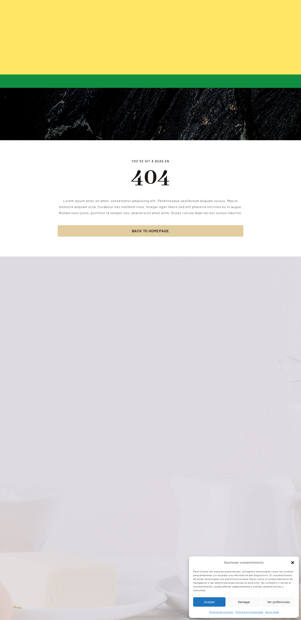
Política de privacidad (249, 611)
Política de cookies (221, 611)
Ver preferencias (278, 602)
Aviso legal (272, 611)
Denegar (244, 602)
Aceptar (209, 602)
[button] (293, 563)
